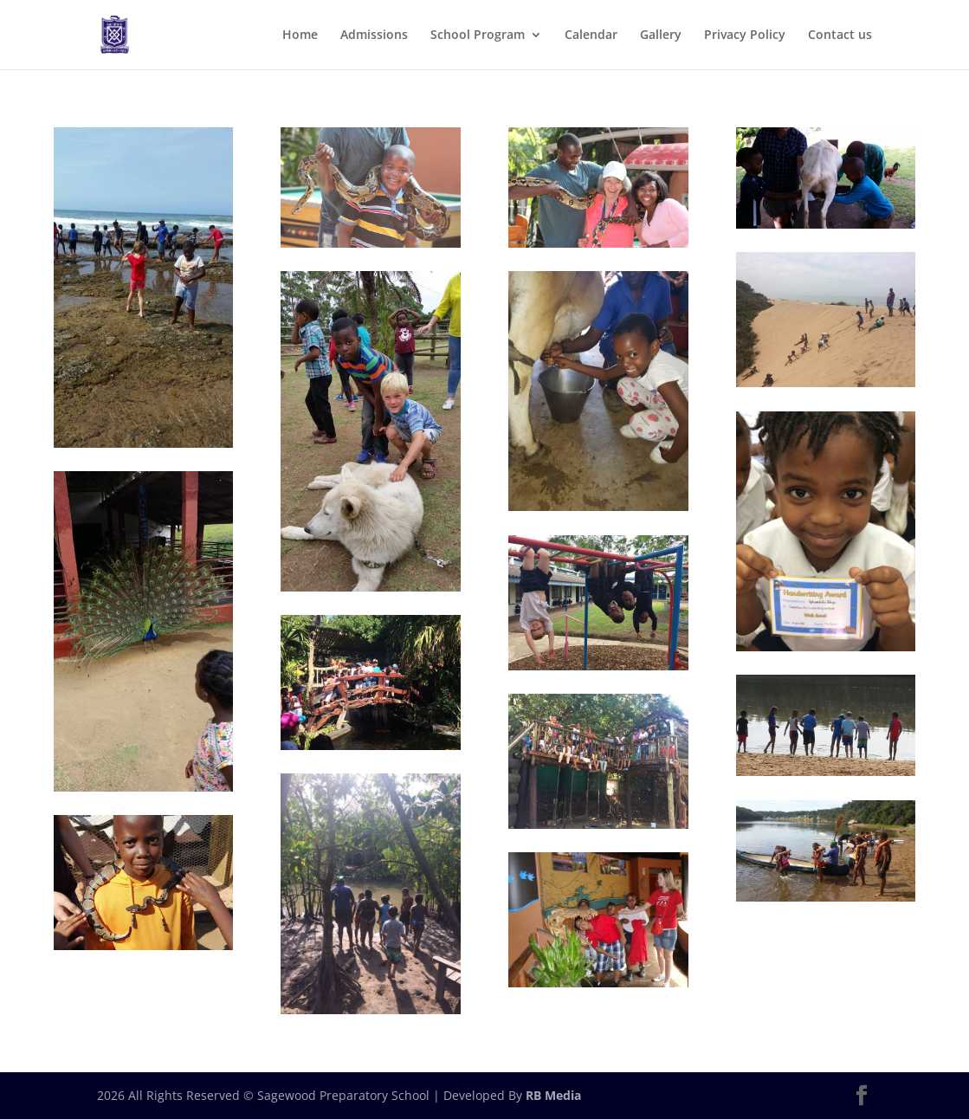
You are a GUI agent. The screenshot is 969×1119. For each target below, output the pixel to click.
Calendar (591, 35)
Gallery (661, 35)
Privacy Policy (744, 35)
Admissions (374, 35)
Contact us (840, 35)
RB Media (553, 1095)
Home (300, 35)
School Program (477, 35)
